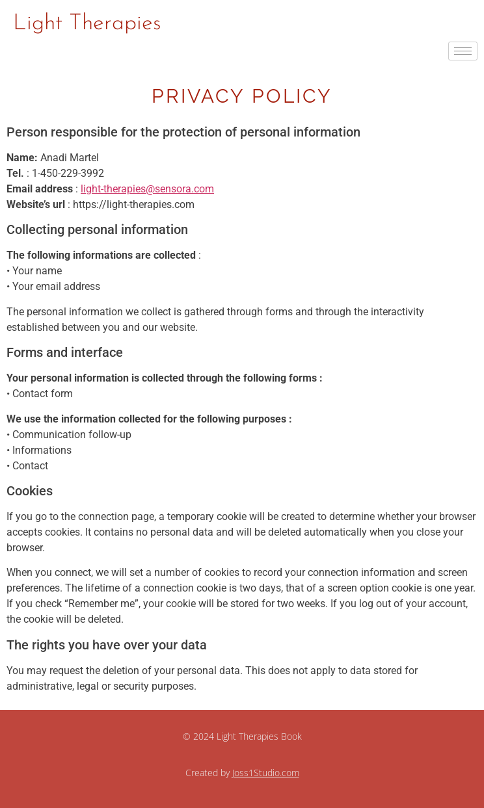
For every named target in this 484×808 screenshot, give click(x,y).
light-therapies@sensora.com (147, 189)
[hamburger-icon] (462, 51)
